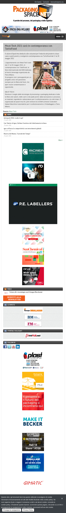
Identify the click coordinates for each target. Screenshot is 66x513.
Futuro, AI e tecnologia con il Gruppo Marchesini (22, 292)
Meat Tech (12, 111)
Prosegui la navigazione (11, 510)
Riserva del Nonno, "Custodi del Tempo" (17, 134)
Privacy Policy (28, 510)
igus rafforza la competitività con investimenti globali (22, 128)
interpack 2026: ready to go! (13, 118)
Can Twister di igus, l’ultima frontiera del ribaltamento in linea (25, 123)
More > (60, 140)
